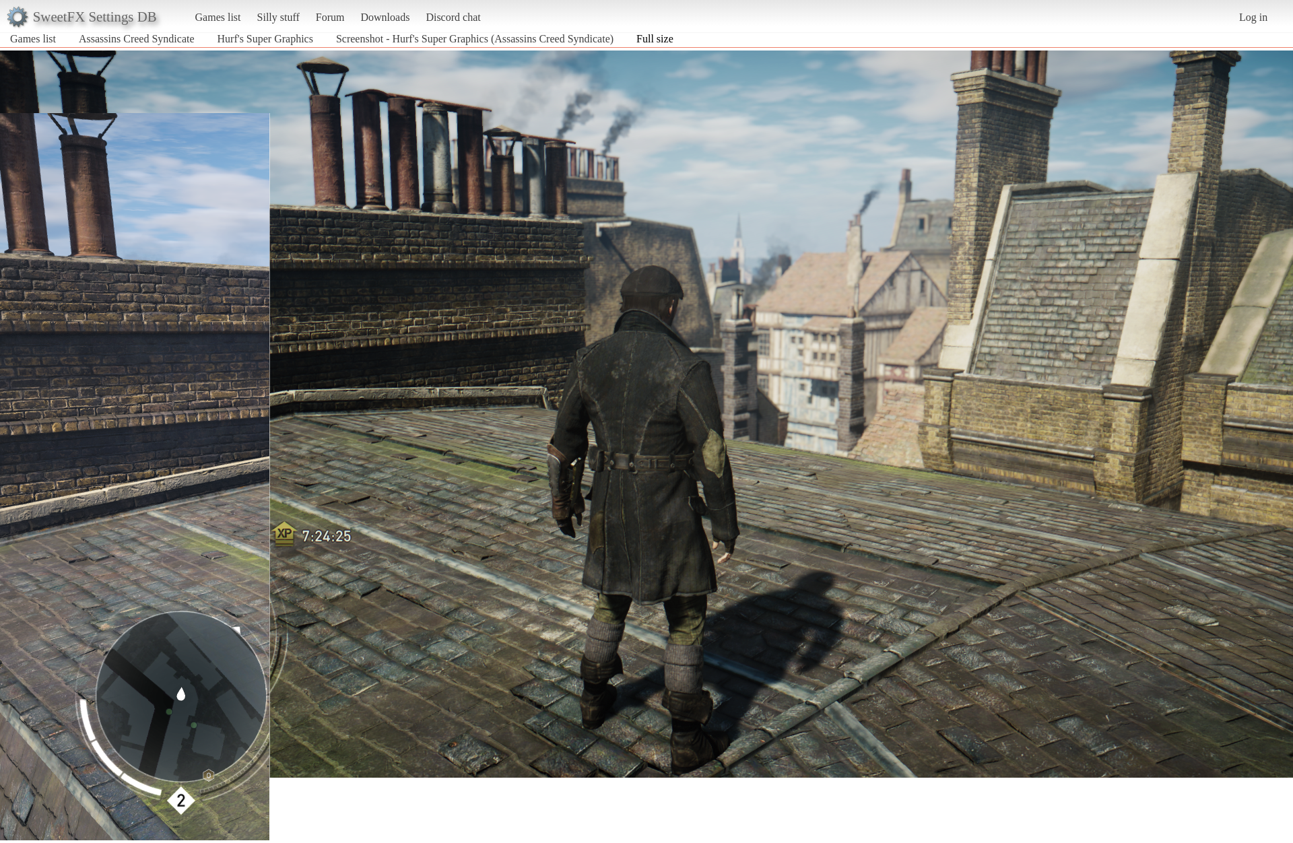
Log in (1253, 17)
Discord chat (453, 17)
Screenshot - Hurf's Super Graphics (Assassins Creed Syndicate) (475, 38)
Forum (330, 17)
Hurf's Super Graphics (267, 38)
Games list (218, 17)
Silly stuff (278, 17)
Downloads (384, 17)
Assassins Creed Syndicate (137, 38)
